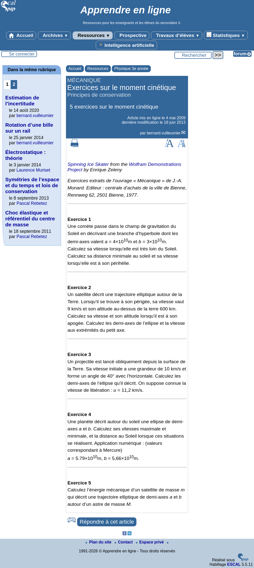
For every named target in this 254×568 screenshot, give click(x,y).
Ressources (92, 35)
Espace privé (150, 542)
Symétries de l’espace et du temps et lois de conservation (32, 185)
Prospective (131, 35)
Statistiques (226, 35)
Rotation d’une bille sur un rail (29, 128)
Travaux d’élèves (176, 35)
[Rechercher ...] (193, 55)
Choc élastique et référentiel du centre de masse (30, 218)
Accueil (21, 35)
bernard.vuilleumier (164, 133)
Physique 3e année (131, 68)
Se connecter (22, 54)
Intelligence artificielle (126, 45)
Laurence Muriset (33, 170)
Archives (54, 35)
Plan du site (99, 542)
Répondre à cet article (107, 522)
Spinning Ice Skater (88, 164)
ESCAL (234, 564)
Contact (124, 542)
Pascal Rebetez (32, 203)
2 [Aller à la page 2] (14, 84)
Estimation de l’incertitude (22, 100)
